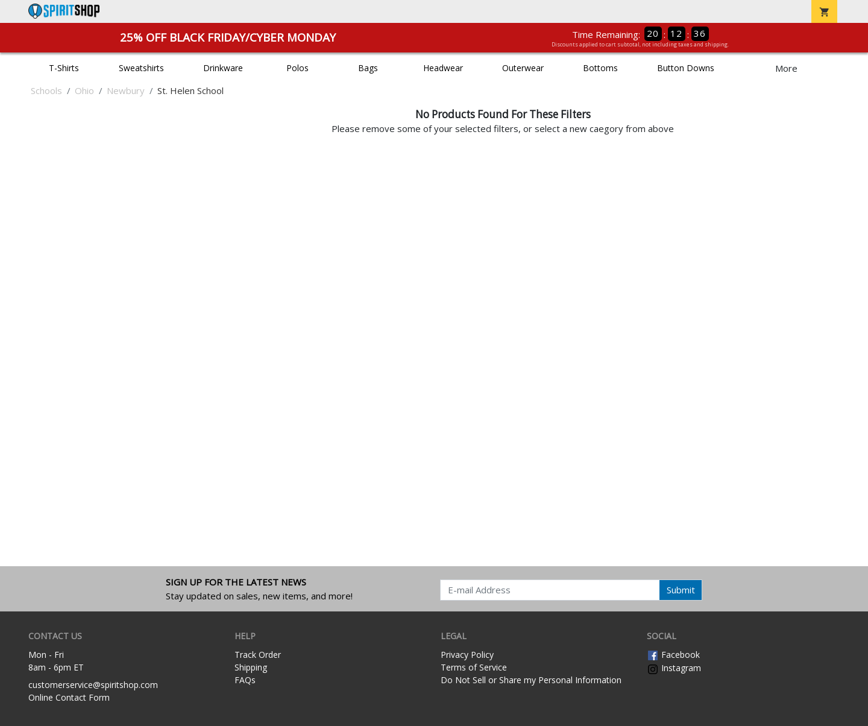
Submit (681, 590)
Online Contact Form (69, 697)
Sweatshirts (141, 68)
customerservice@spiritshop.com (93, 684)
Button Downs (685, 68)
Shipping (250, 667)
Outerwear (523, 68)
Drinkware (223, 68)
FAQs (245, 680)
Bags (368, 68)
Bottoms (600, 68)
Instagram (674, 668)
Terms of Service (474, 667)
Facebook (673, 654)
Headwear (443, 68)
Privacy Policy (467, 654)
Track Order (257, 654)
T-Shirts (64, 68)
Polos (297, 68)
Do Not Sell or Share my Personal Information (531, 680)
